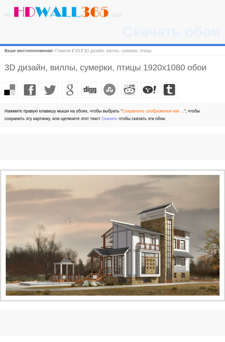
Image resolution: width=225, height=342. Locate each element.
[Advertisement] (110, 146)
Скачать (110, 118)
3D (77, 50)
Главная (63, 50)
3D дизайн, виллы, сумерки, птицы (117, 50)
